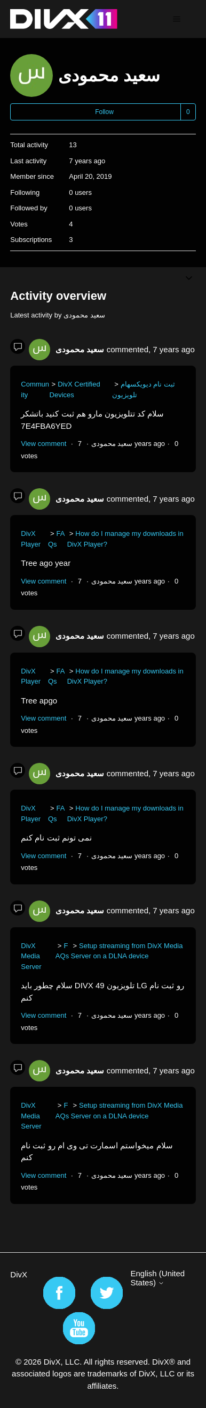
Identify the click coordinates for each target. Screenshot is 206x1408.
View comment (43, 444)
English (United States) (157, 1278)
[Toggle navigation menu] (177, 19)
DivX (18, 1274)
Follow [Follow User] (104, 112)
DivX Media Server (31, 956)
